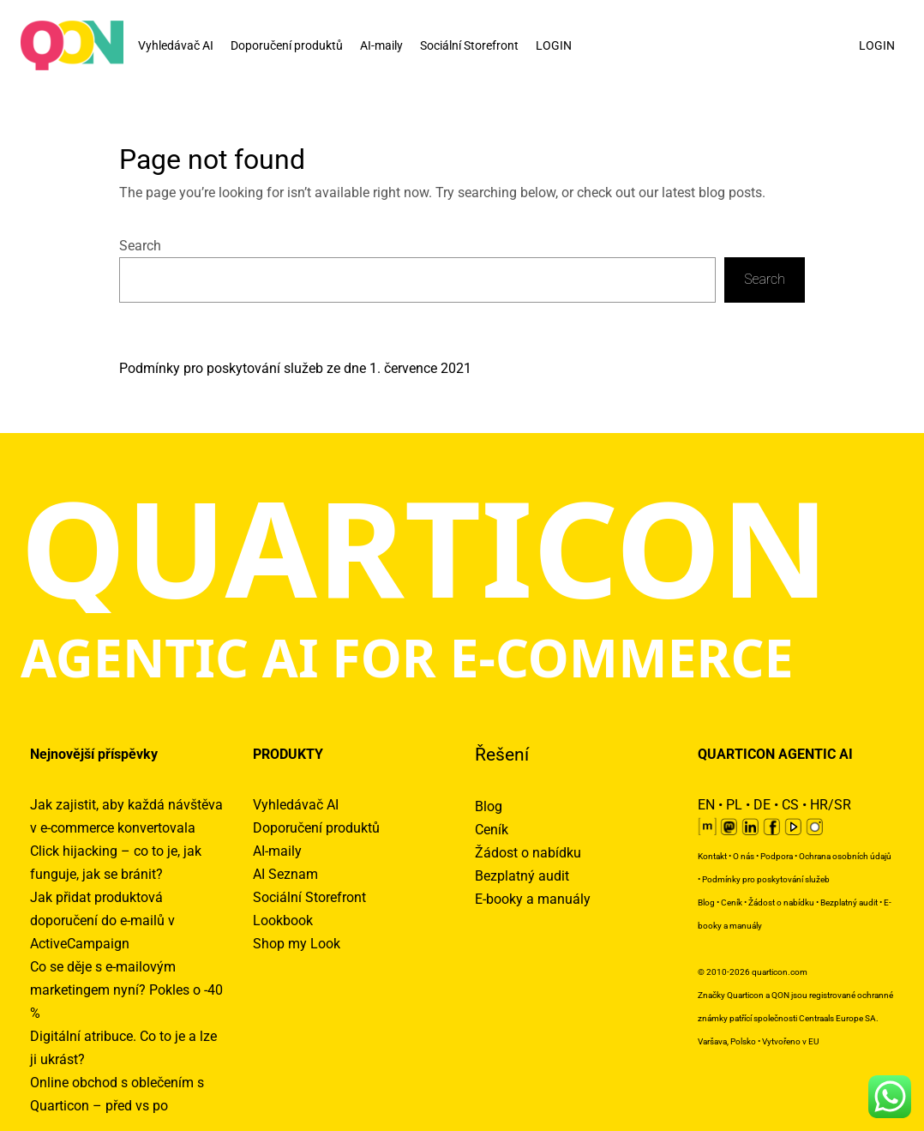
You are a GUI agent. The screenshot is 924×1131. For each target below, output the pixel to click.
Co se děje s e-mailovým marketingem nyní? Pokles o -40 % (126, 990)
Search (140, 246)
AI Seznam (285, 874)
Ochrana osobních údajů (845, 856)
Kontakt (712, 856)
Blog (488, 806)
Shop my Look (296, 943)
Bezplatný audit (522, 876)
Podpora (776, 856)
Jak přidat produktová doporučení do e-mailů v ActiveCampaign (102, 920)
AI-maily (381, 45)
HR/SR (830, 805)
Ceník (491, 829)
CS (790, 805)
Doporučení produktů (287, 45)
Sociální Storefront (469, 45)
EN (706, 805)
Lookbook (283, 920)
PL (734, 805)
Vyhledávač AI (175, 45)
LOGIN (554, 45)
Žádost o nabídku (528, 853)
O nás (743, 856)
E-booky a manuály (533, 899)
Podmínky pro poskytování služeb (766, 879)
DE (762, 805)
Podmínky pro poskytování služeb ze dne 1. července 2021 (295, 368)
